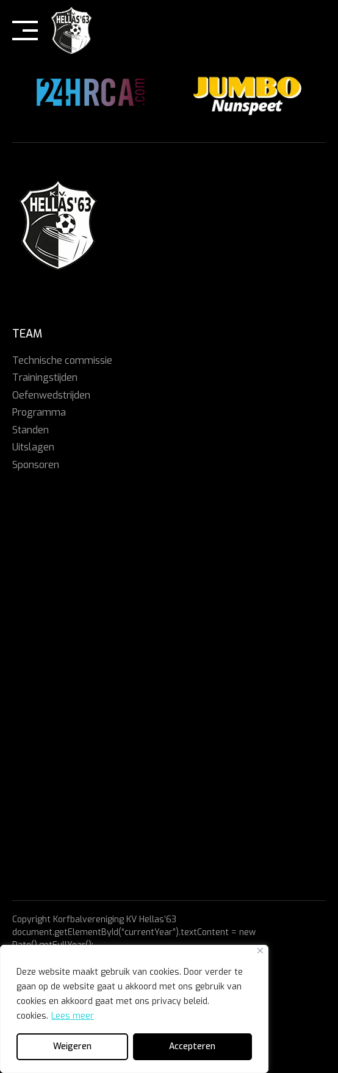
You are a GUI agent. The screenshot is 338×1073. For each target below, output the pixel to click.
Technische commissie (62, 360)
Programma (39, 412)
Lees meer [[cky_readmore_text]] (72, 1016)
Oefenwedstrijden (51, 395)
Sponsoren (35, 464)
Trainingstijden (44, 377)
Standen (30, 430)
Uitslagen (33, 447)
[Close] (260, 950)
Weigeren (72, 1046)
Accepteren (192, 1046)
